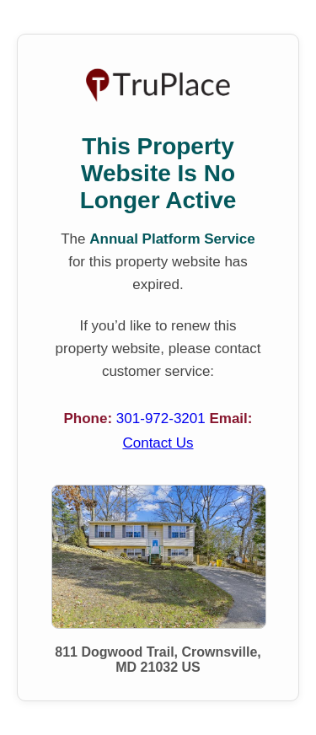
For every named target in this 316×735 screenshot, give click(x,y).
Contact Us (157, 443)
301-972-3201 (163, 418)
